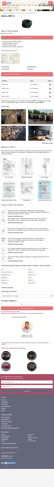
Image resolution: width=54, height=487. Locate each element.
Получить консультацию (27, 308)
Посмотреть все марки (7, 287)
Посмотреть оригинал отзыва (15, 216)
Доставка (5, 66)
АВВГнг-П (31, 272)
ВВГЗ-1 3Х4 (5, 84)
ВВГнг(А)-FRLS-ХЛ (7, 272)
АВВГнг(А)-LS (32, 275)
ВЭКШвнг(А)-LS (6, 275)
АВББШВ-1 (4, 283)
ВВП (2, 269)
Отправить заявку (27, 37)
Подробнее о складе (47, 143)
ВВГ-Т (30, 277)
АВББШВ (4, 277)
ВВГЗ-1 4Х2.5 (5, 88)
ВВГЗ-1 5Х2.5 (5, 96)
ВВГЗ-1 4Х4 (5, 92)
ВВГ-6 (30, 269)
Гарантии (5, 69)
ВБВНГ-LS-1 (5, 280)
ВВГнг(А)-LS (32, 283)
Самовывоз (31, 66)
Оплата (30, 69)
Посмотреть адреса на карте (8, 443)
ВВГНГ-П (31, 280)
